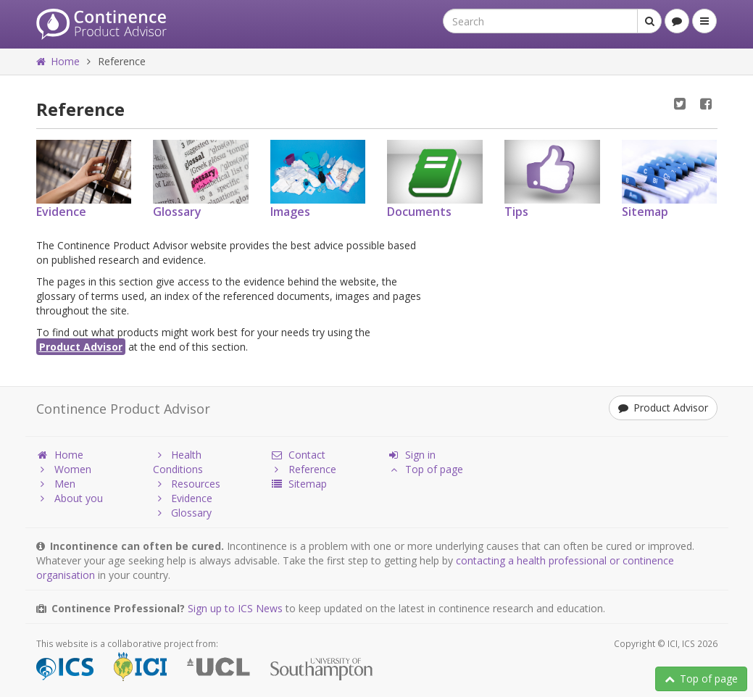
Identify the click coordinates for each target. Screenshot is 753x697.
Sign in (411, 455)
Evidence (182, 498)
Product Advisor (80, 347)
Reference (303, 469)
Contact (297, 455)
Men (55, 484)
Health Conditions (178, 462)
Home (58, 61)
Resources (186, 484)
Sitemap (298, 484)
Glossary (182, 512)
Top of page (701, 678)
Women (63, 469)
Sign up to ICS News (235, 608)
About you (69, 498)
